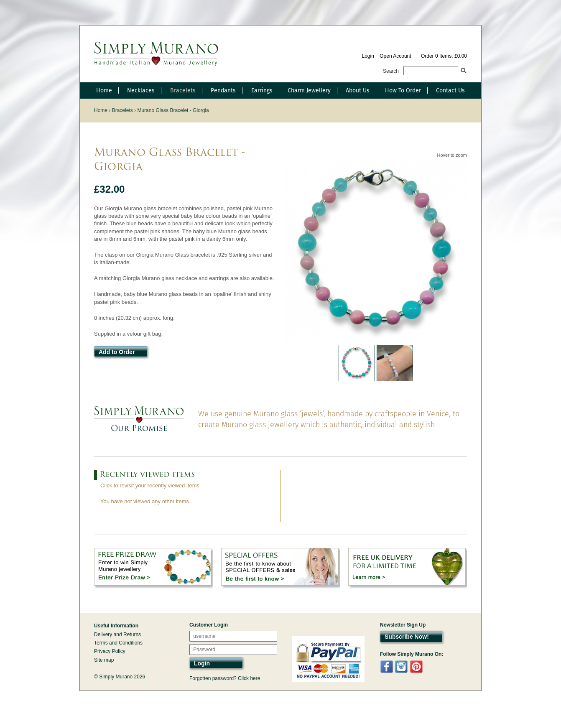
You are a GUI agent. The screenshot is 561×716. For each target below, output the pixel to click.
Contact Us (450, 90)
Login (368, 56)
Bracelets (183, 90)
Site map (104, 660)
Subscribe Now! (407, 636)
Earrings (262, 90)
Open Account (395, 56)
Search (391, 71)
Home (104, 90)
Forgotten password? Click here (224, 678)
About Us (358, 90)
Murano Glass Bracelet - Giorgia (173, 110)
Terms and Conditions (118, 643)
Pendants (223, 90)
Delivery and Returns (117, 634)
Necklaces (141, 90)
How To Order (403, 90)
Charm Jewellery (309, 90)
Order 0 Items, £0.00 (444, 56)
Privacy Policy (109, 651)
